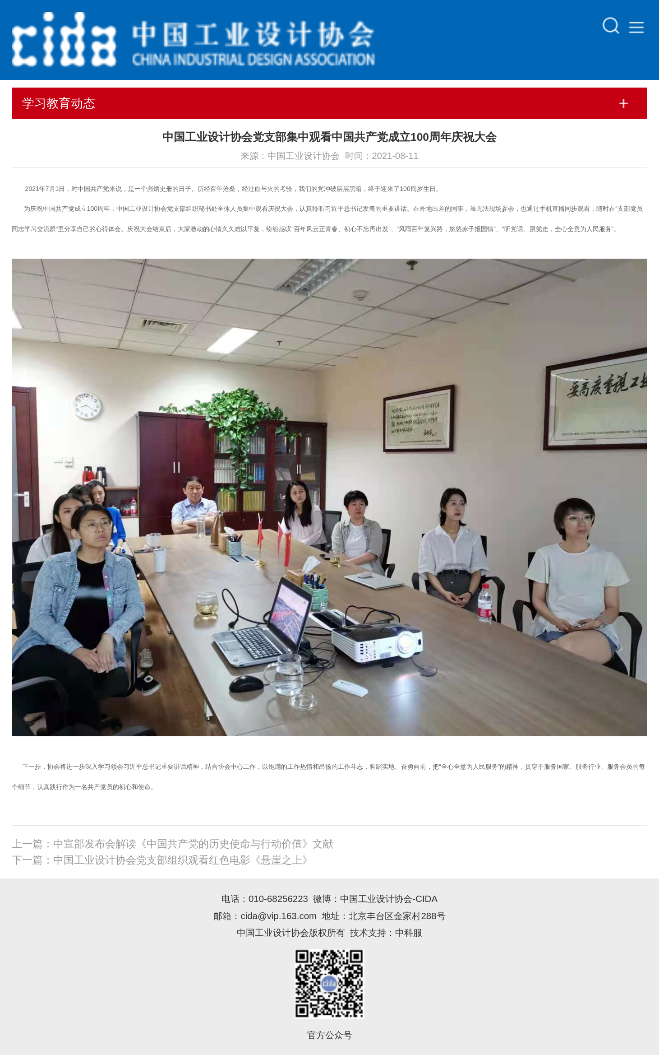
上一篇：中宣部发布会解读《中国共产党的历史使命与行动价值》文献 (172, 844)
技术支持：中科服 (386, 932)
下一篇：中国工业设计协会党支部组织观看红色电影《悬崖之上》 (162, 860)
